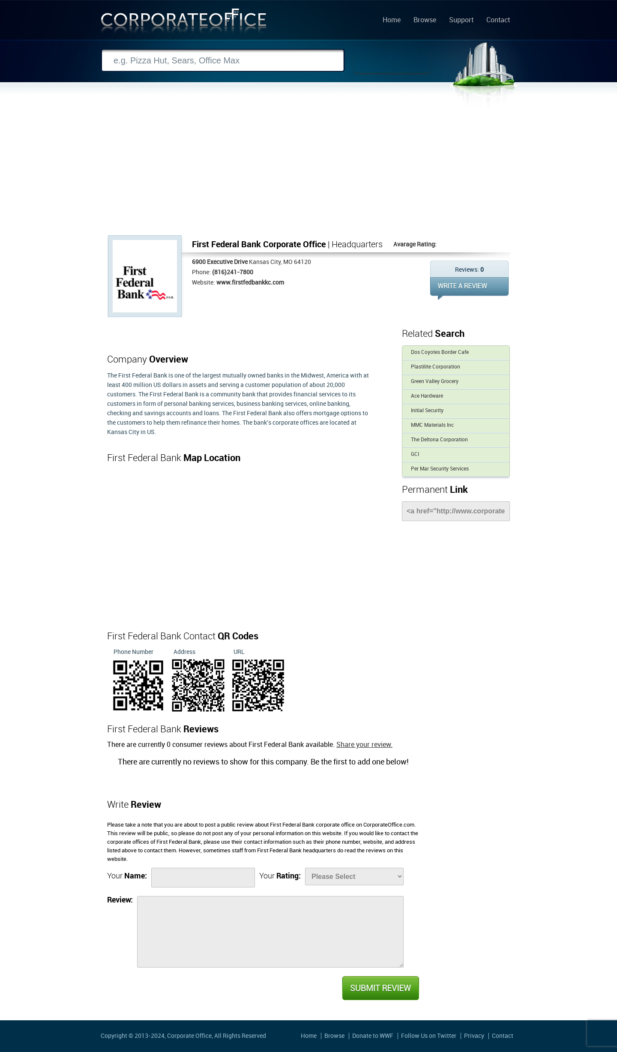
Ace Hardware (427, 396)
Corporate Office (184, 23)
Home (392, 20)
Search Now (392, 61)
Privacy (474, 1036)
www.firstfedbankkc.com (250, 282)
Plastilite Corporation (435, 367)
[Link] (456, 511)
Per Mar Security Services (440, 469)
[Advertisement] (308, 171)
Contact (498, 20)
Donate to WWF (372, 1036)
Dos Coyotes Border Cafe (440, 352)
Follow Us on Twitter (428, 1036)
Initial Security (427, 411)
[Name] (203, 877)
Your (127, 876)
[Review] (270, 932)
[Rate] (354, 876)
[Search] (223, 60)
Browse (424, 20)
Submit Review (380, 988)
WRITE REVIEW (469, 288)
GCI (415, 454)
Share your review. (364, 745)
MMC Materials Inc (432, 425)
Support (461, 20)
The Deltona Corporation (439, 440)
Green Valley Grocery (434, 381)
